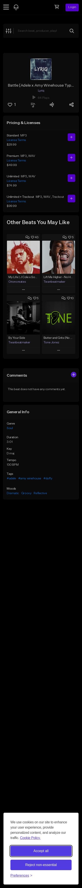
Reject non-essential (41, 865)
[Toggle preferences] (21, 876)
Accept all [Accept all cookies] (40, 851)
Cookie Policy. (30, 838)
